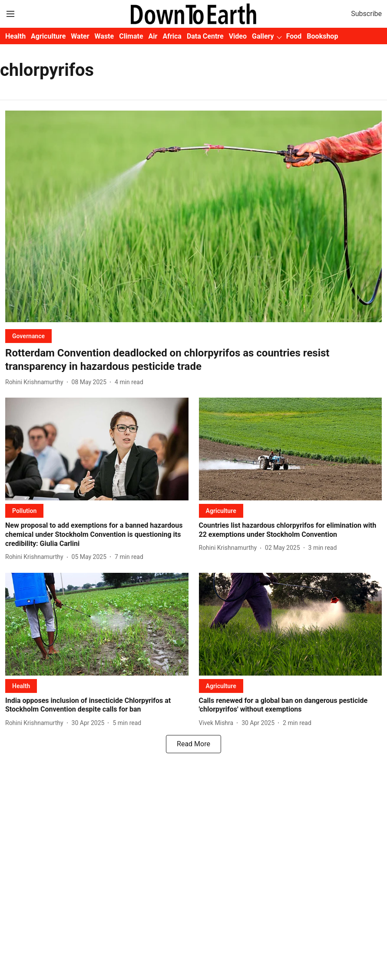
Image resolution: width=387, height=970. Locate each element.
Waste (104, 36)
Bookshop (322, 36)
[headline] (193, 359)
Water (80, 36)
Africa (171, 36)
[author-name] (36, 382)
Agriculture (48, 36)
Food (294, 36)
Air (153, 36)
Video (238, 36)
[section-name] (28, 336)
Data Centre (205, 36)
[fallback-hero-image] (193, 216)
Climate (131, 36)
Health (15, 36)
